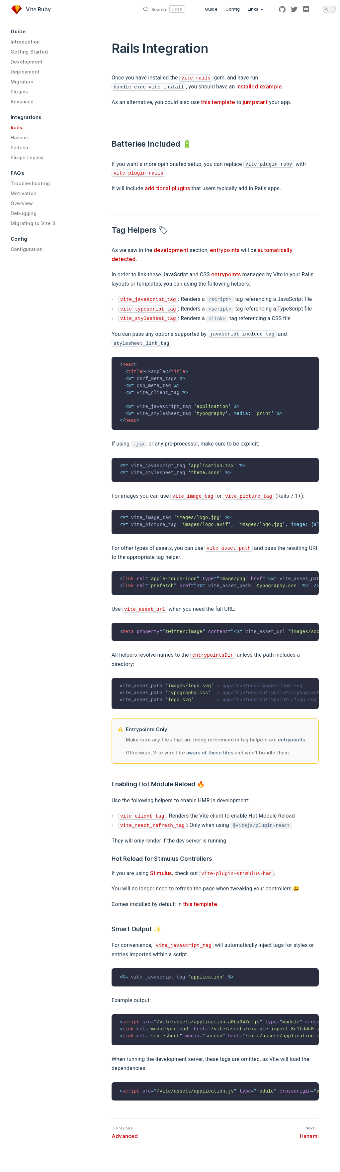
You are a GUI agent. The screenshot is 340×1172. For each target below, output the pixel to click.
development (171, 250)
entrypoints (224, 250)
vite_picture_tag (248, 496)
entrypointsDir (212, 655)
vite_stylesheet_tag (148, 318)
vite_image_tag (192, 496)
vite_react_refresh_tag (152, 825)
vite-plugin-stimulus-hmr (236, 873)
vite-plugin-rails (138, 173)
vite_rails (196, 78)
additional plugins (167, 188)
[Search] (118, 9)
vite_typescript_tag (148, 309)
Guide (211, 9)
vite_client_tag (142, 816)
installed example (259, 86)
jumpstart (255, 102)
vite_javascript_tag (148, 299)
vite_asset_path (229, 548)
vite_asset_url (144, 609)
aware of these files (209, 752)
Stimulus (161, 873)
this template (218, 102)
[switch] (329, 9)
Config (232, 9)
